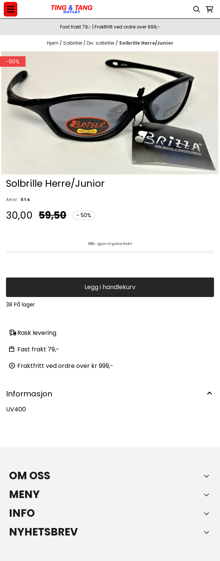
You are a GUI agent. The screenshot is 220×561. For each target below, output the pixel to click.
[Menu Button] (10, 9)
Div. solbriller (101, 43)
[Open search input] (196, 9)
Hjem (53, 43)
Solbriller (73, 43)
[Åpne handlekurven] (209, 9)
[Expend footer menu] (208, 495)
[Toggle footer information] (208, 476)
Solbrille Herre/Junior (146, 43)
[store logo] (71, 9)
